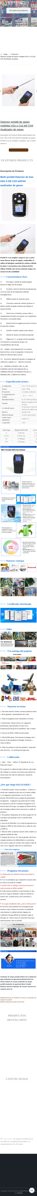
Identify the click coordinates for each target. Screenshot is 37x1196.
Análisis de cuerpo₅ (11, 981)
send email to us (18, 150)
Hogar (5, 54)
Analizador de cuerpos (19, 986)
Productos (14, 54)
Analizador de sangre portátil (9, 977)
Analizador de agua (11, 984)
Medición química (6, 986)
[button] (23, 3)
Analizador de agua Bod (12, 979)
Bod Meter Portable (24, 984)
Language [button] (32, 3)
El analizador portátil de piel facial (14, 1002)
